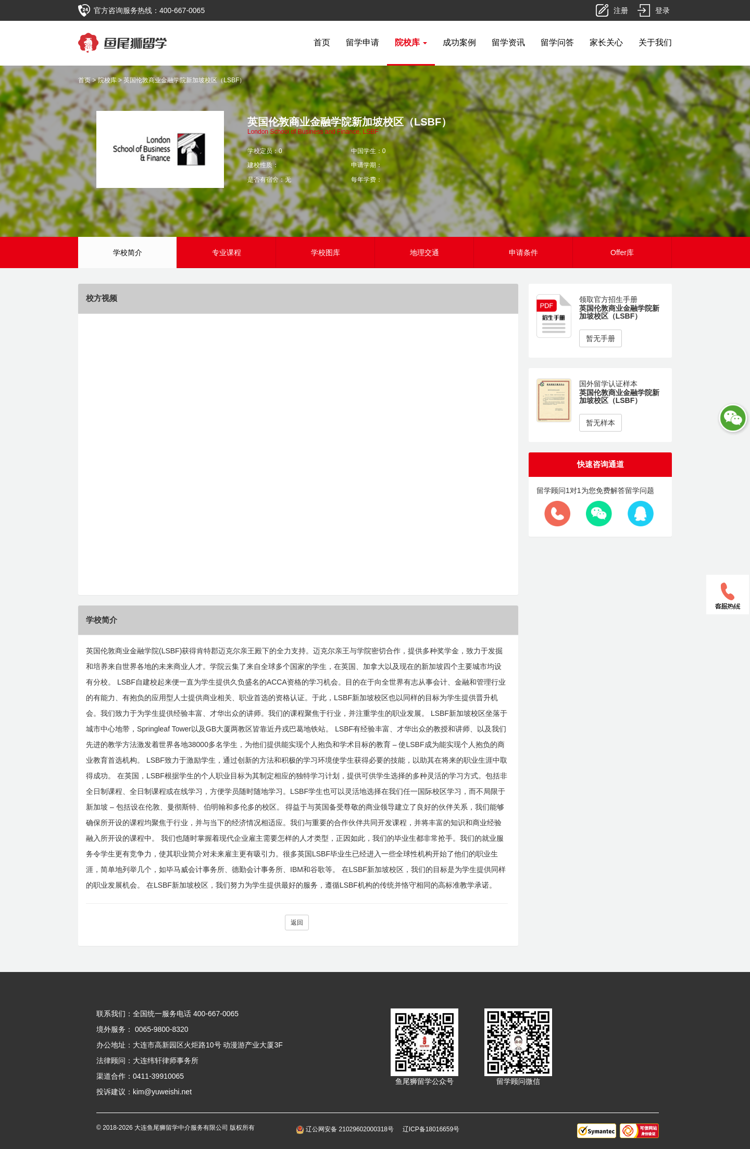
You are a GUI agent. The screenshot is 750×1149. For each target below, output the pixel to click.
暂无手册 (600, 338)
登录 (662, 10)
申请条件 (523, 252)
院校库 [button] (411, 42)
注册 (621, 10)
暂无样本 (600, 423)
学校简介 (127, 252)
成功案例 (459, 42)
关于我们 (655, 42)
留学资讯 (508, 42)
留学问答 (557, 42)
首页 (322, 42)
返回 (297, 922)
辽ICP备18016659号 (431, 1129)
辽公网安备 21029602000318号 (346, 1129)
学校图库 (325, 252)
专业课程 (226, 252)
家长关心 (606, 42)
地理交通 (424, 252)
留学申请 (362, 42)
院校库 (107, 80)
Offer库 (622, 252)
